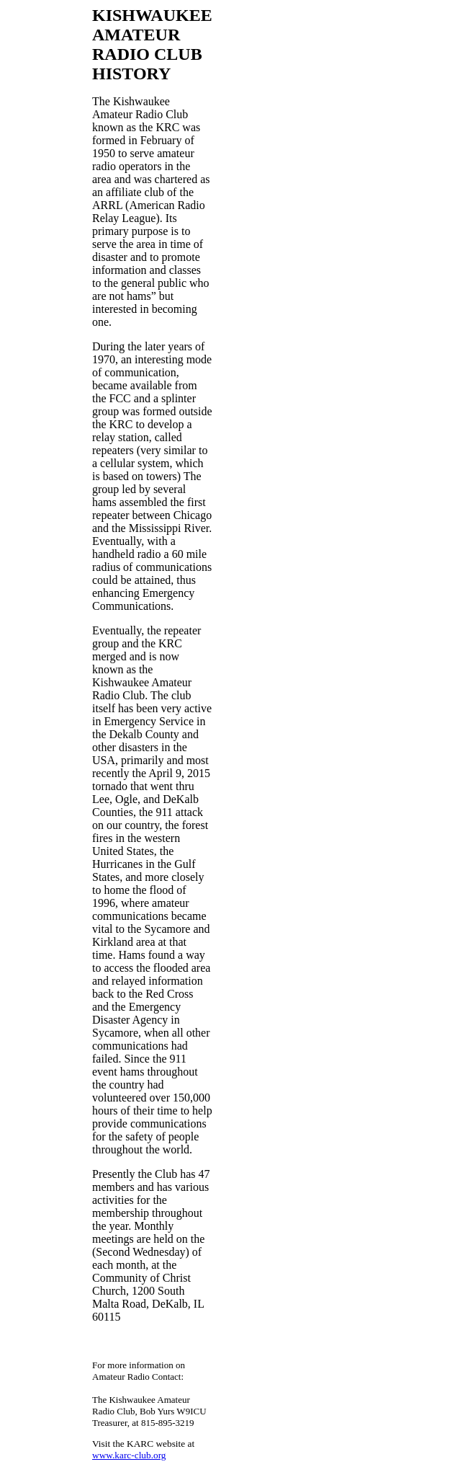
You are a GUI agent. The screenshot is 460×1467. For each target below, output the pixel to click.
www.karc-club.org (129, 1455)
